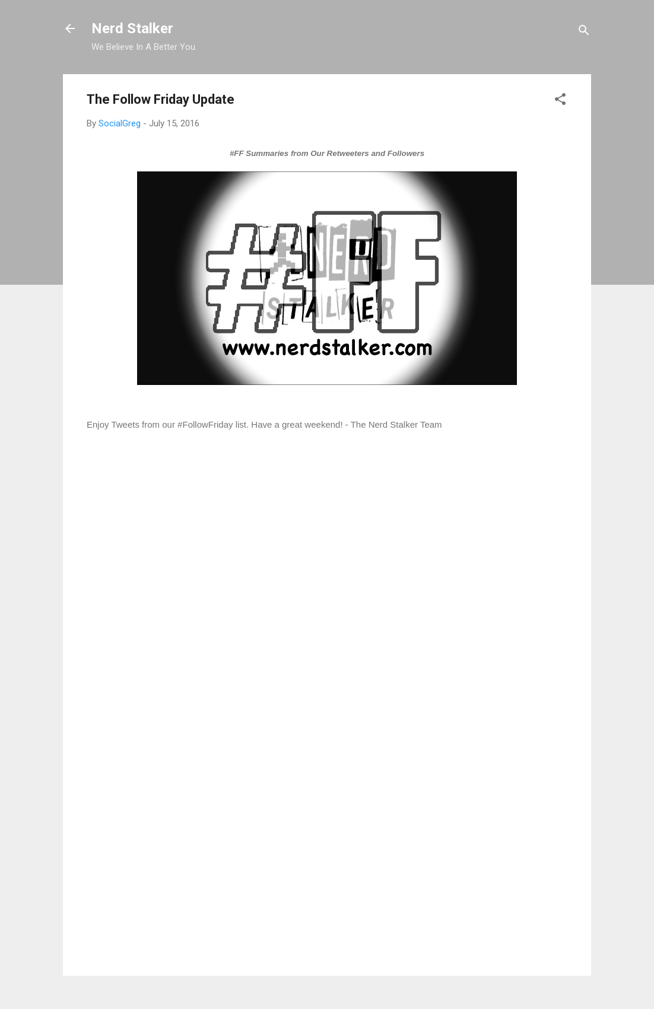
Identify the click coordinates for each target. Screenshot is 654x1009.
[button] (560, 101)
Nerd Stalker (132, 28)
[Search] (584, 32)
